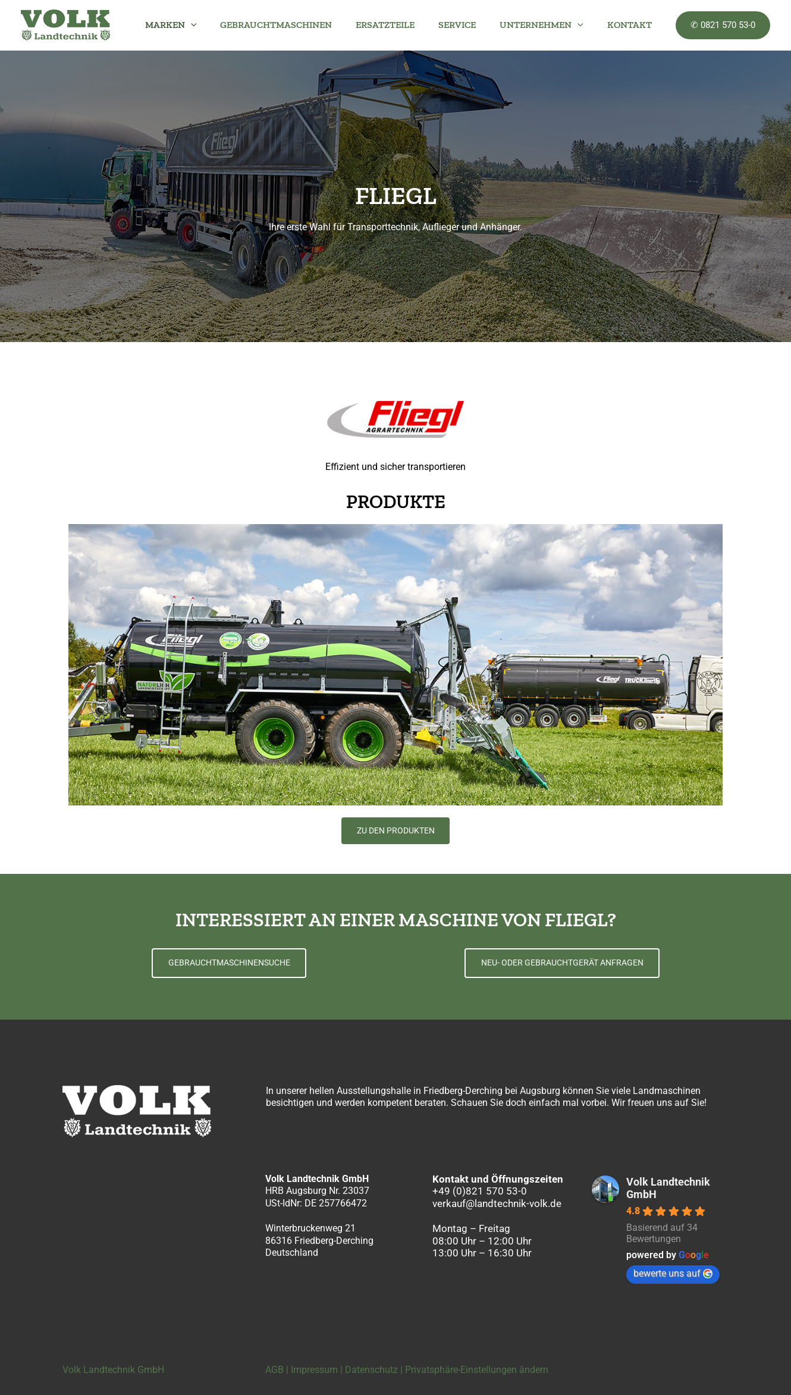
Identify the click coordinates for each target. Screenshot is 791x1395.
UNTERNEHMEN (549, 25)
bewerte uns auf (672, 1273)
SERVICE (469, 25)
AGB (274, 1369)
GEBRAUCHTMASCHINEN (297, 25)
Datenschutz (371, 1369)
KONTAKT (632, 25)
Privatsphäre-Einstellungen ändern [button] (476, 1369)
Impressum (314, 1369)
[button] (217, 25)
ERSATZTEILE (401, 25)
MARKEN (197, 25)
